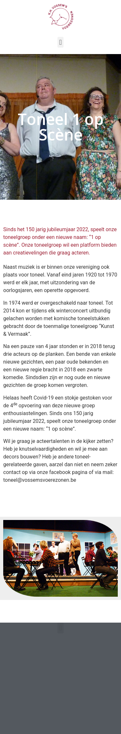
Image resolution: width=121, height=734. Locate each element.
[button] (60, 42)
